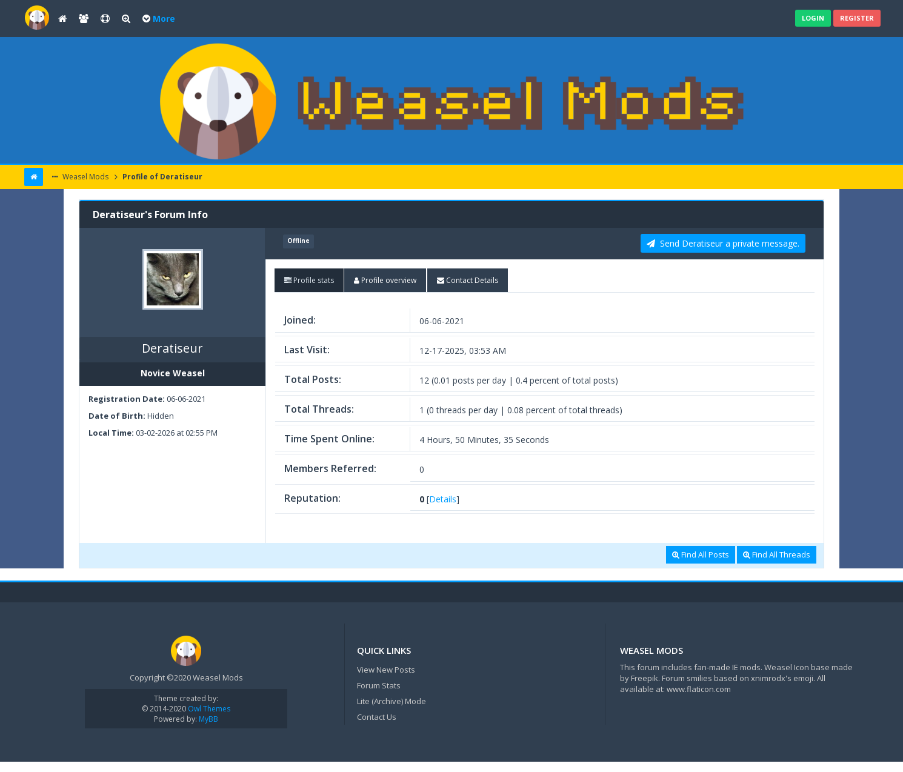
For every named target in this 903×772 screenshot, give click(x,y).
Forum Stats (379, 685)
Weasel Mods (84, 176)
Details (442, 499)
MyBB (208, 719)
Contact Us (376, 716)
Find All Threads (776, 554)
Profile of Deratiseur (161, 176)
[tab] (309, 280)
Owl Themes (208, 709)
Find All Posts (700, 554)
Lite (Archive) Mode (391, 701)
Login (813, 17)
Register (857, 17)
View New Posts (386, 669)
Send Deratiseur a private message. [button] (723, 243)
